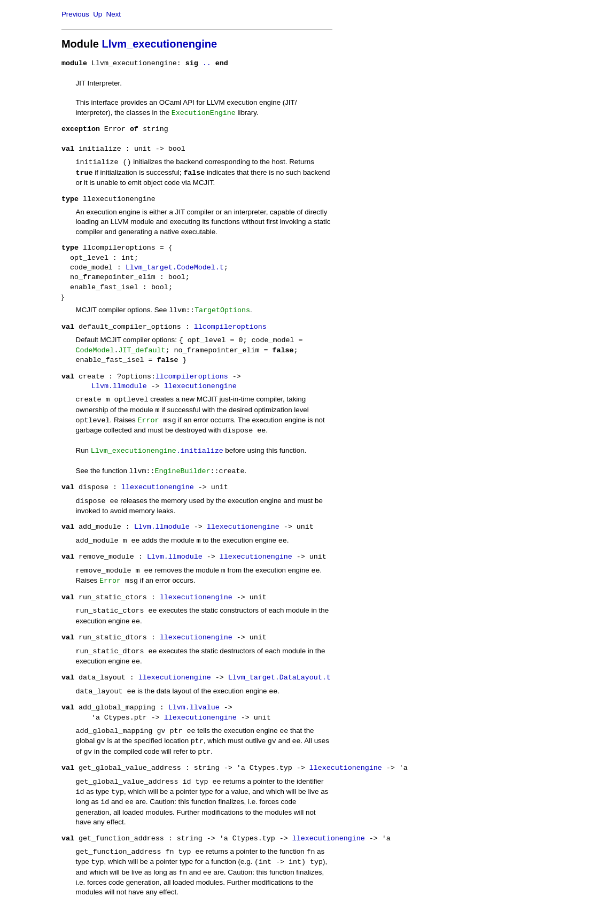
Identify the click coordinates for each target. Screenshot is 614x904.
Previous (75, 14)
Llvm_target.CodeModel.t (175, 268)
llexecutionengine (200, 386)
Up (97, 14)
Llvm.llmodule (119, 386)
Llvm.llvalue (194, 708)
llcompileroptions (230, 327)
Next (113, 14)
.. (207, 63)
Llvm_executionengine (159, 44)
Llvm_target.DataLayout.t (279, 678)
